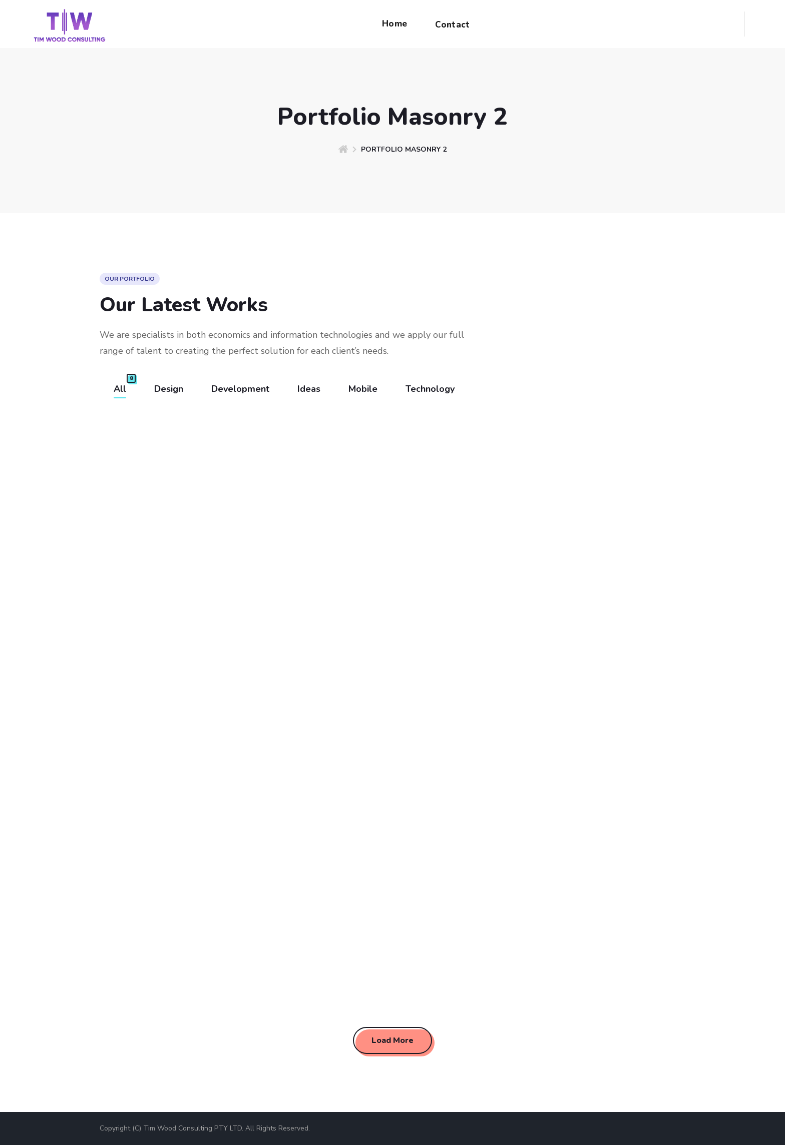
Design (168, 388)
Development (240, 388)
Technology (430, 388)
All (120, 388)
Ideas (308, 388)
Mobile (362, 388)
